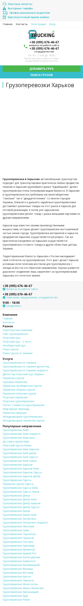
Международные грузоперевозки (22, 416)
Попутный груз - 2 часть (17, 341)
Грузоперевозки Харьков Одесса (22, 472)
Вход (52, 24)
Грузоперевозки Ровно (16, 599)
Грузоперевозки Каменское (19, 561)
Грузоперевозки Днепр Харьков (22, 503)
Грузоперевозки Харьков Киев (21, 468)
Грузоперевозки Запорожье (19, 518)
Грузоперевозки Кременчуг (19, 549)
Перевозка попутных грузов (19, 393)
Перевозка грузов (13, 378)
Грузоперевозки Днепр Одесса (21, 507)
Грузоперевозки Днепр (16, 495)
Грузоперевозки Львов (16, 511)
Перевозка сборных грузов (19, 389)
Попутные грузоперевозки (18, 401)
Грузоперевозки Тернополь (19, 534)
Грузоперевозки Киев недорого (22, 433)
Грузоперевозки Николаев (18, 526)
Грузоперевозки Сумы (16, 530)
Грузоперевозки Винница (18, 568)
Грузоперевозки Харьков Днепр (22, 476)
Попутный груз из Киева (17, 445)
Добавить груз (41, 69)
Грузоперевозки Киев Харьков (21, 449)
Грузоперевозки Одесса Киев (20, 487)
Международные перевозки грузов (23, 420)
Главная (7, 24)
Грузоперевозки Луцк (15, 595)
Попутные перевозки (15, 397)
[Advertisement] (41, 132)
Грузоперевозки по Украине (19, 362)
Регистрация (38, 24)
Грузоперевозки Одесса (17, 480)
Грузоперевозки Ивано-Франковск (23, 588)
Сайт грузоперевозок (15, 334)
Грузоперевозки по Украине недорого (25, 370)
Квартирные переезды (16, 409)
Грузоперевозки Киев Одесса (20, 457)
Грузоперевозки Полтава (18, 541)
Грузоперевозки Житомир (18, 572)
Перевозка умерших (14, 412)
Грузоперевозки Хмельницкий (20, 592)
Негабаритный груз (14, 345)
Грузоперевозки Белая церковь (21, 557)
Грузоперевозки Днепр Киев (19, 499)
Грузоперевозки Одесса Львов (21, 491)
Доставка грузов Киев (16, 441)
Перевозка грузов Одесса (18, 484)
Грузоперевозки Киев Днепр (19, 453)
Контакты (22, 24)
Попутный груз (11, 337)
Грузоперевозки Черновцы (19, 545)
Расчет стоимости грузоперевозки (23, 405)
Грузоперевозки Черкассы (18, 580)
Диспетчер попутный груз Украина (23, 374)
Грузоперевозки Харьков (17, 464)
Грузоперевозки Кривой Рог (19, 553)
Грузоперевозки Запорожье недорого (25, 522)
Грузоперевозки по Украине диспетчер (26, 366)
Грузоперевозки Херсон (17, 576)
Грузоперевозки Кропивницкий (21, 565)
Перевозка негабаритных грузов (22, 385)
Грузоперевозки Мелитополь (20, 584)
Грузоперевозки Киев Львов (19, 460)
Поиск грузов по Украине (18, 353)
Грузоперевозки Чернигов (18, 538)
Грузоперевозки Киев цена (19, 437)
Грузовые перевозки (15, 382)
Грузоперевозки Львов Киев (19, 514)
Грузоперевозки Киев (15, 430)
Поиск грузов (42, 75)
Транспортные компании (17, 330)
